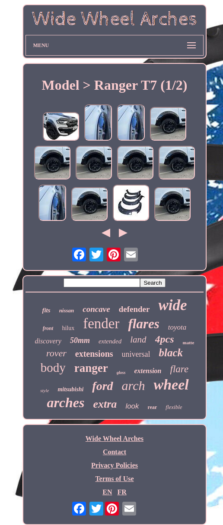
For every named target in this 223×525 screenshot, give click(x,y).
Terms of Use (114, 478)
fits (46, 310)
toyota (177, 327)
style (44, 390)
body (53, 367)
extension (147, 370)
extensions (94, 353)
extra (105, 404)
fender (101, 323)
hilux (68, 328)
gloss (121, 372)
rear (152, 407)
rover (56, 353)
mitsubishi (70, 389)
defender (134, 309)
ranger (91, 368)
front (48, 328)
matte (188, 342)
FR (121, 492)
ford (102, 386)
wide (172, 305)
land (138, 339)
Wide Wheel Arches (114, 438)
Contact (114, 452)
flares (143, 323)
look (132, 406)
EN (107, 492)
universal (136, 354)
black (171, 352)
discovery (48, 341)
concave (96, 309)
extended (110, 341)
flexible (174, 407)
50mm (80, 340)
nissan (66, 310)
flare (179, 369)
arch (133, 385)
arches (65, 402)
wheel (170, 385)
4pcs (164, 339)
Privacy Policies (114, 465)
